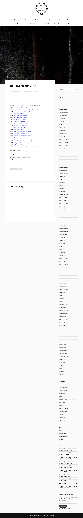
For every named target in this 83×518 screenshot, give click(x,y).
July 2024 (62, 151)
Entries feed (63, 433)
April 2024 (62, 158)
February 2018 (63, 341)
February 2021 (63, 258)
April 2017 (62, 371)
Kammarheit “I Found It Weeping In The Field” (24, 111)
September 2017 (64, 356)
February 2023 (63, 188)
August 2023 (63, 176)
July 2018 (62, 325)
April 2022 (62, 216)
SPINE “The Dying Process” (20, 127)
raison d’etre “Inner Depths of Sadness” (23, 141)
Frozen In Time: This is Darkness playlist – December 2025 (68, 462)
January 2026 (63, 106)
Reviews (51, 19)
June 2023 (62, 179)
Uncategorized (63, 417)
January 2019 (63, 307)
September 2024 (64, 145)
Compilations (35, 19)
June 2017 (62, 365)
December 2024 (64, 139)
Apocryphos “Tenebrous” (19, 137)
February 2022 (63, 222)
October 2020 (63, 267)
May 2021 (62, 249)
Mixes (49, 23)
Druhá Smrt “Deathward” (20, 129)
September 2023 (64, 173)
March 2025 (63, 133)
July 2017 (62, 362)
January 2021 (63, 261)
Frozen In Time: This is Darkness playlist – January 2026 (68, 458)
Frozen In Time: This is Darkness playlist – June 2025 (68, 487)
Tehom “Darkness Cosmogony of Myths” (23, 109)
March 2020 (63, 283)
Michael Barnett (15, 90)
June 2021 (62, 246)
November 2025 (64, 112)
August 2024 (63, 148)
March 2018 (63, 338)
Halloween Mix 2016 (23, 85)
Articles (43, 19)
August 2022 (63, 206)
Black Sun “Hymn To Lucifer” (21, 123)
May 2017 (62, 368)
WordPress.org (63, 439)
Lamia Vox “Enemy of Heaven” (21, 125)
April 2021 (62, 252)
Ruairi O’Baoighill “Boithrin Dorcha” (22, 117)
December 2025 (64, 109)
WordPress (38, 515)
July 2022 (62, 209)
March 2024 (63, 161)
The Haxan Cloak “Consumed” (21, 115)
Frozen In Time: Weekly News (21, 19)
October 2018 (63, 316)
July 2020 (62, 274)
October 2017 (63, 353)
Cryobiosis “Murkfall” (19, 113)
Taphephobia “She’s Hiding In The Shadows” (24, 143)
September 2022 (64, 203)
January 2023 (63, 191)
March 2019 (63, 301)
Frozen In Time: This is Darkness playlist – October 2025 (68, 471)
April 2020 (62, 280)
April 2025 (62, 130)
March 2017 (63, 374)
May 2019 (62, 295)
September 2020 (64, 270)
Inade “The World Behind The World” (22, 131)
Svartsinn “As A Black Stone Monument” (23, 135)
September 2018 (64, 319)
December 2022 (64, 194)
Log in (61, 430)
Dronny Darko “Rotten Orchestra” (21, 121)
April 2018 (62, 335)
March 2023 (63, 185)
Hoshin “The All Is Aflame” (20, 119)
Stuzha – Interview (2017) (16, 179)
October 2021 (63, 234)
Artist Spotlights (31, 23)
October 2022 (63, 200)
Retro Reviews (60, 19)
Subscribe (63, 506)
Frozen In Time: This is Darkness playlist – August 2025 (68, 475)
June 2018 (62, 328)
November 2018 (64, 313)
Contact (67, 23)
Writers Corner (57, 23)
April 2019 (62, 298)
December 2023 (64, 167)
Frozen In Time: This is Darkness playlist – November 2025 (68, 466)
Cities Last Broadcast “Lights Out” (22, 139)
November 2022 (64, 197)
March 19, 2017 (27, 90)
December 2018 (64, 310)
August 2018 (63, 322)
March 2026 (63, 103)
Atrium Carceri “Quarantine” (20, 108)
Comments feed (63, 436)
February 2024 (63, 164)
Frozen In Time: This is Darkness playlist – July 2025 (68, 479)
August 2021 (63, 240)
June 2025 (62, 124)
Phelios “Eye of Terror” (19, 144)
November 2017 (64, 350)
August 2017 (63, 359)
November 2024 (64, 142)
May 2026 (62, 100)
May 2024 (62, 154)
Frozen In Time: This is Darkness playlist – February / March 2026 (68, 453)
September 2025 (64, 118)
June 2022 (62, 212)
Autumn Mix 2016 (46, 179)
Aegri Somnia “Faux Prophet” (20, 133)
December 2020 (64, 264)
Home (10, 19)
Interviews (41, 23)
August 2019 (63, 292)
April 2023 (62, 182)
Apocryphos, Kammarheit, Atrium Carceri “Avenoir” (26, 146)
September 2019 (64, 289)
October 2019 (63, 286)
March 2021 (63, 255)
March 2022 (63, 219)
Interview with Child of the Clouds (68, 483)
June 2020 (62, 277)
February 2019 (63, 304)
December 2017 (64, 347)
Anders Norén (50, 515)
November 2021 (64, 231)
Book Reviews (70, 19)
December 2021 (64, 228)
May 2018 (62, 332)
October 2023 (63, 170)
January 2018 (63, 344)
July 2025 (62, 121)
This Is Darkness (64, 445)
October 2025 (63, 115)
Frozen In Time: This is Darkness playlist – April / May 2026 (68, 449)
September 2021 (64, 237)
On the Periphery (64, 408)
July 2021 (62, 243)
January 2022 (63, 225)
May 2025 (62, 127)
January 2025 (63, 136)
